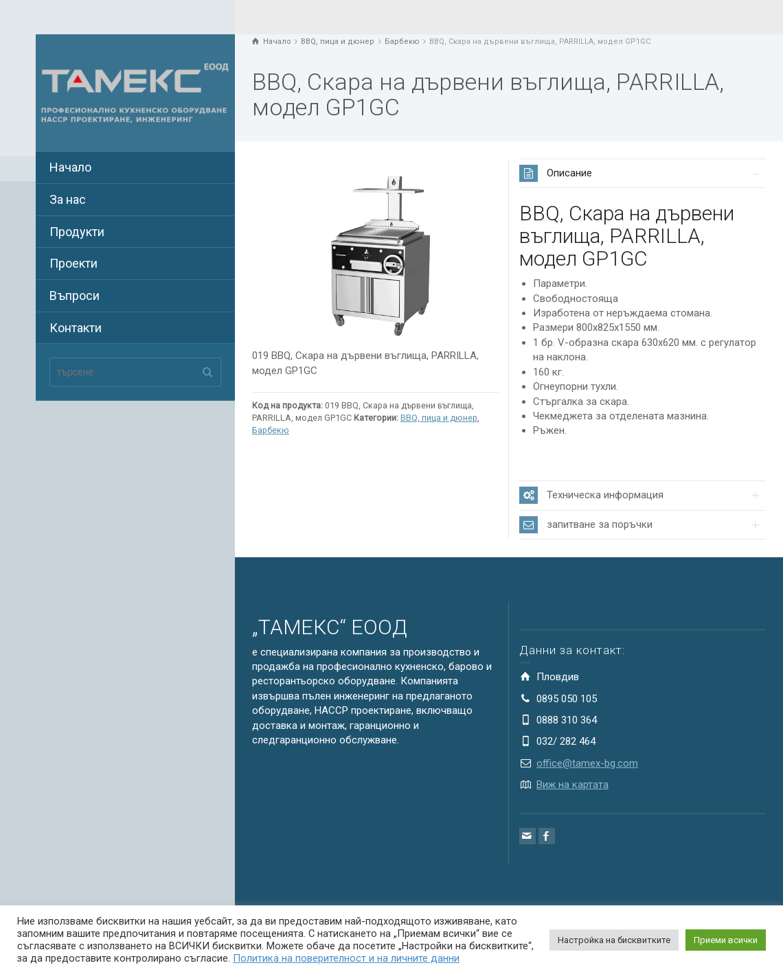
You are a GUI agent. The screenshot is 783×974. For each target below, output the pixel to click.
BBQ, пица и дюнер (438, 418)
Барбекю (270, 430)
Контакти (75, 328)
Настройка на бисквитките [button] (614, 940)
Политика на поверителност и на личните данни (346, 958)
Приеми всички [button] (726, 940)
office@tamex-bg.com (587, 763)
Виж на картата (572, 784)
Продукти (76, 231)
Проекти (73, 263)
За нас (67, 199)
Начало (70, 167)
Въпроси (74, 295)
